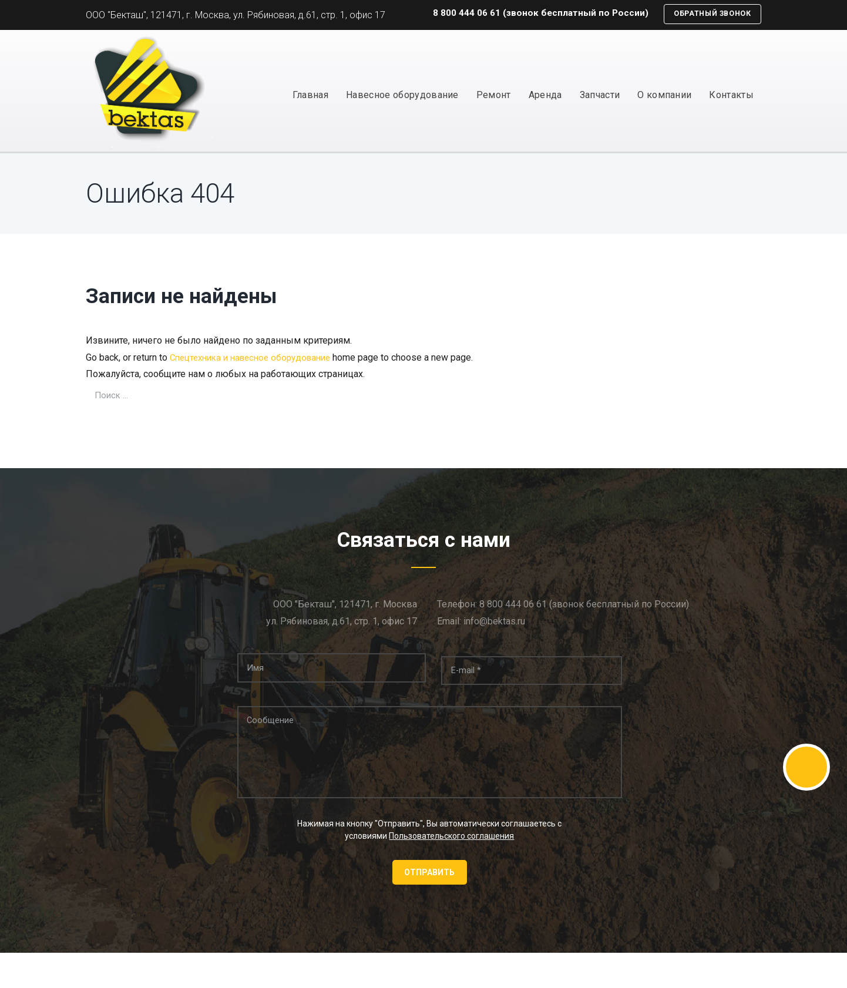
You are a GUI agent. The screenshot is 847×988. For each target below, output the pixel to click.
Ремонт (493, 95)
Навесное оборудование (402, 95)
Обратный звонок (708, 14)
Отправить (429, 879)
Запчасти (600, 95)
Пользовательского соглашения (451, 842)
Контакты (731, 95)
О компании (664, 95)
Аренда (545, 95)
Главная (310, 95)
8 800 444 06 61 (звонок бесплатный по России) (530, 13)
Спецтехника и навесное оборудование (257, 358)
